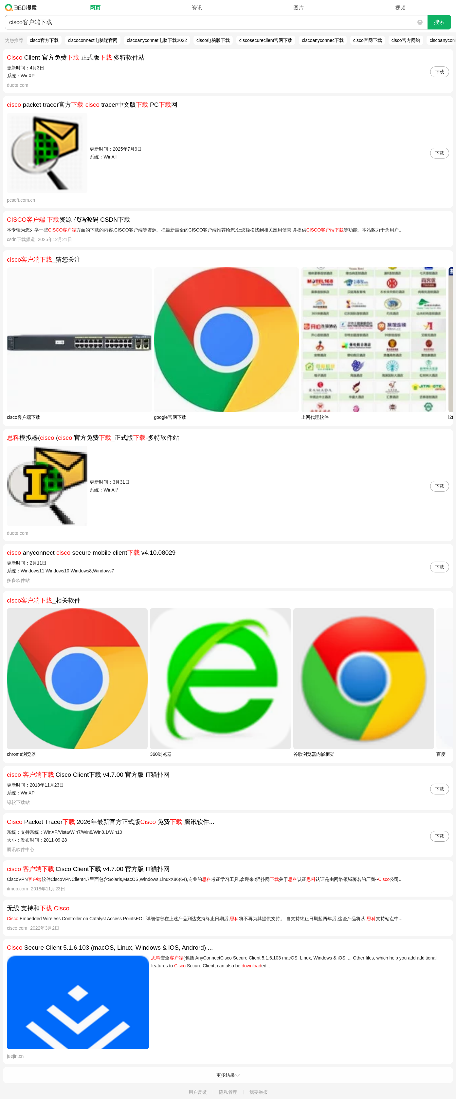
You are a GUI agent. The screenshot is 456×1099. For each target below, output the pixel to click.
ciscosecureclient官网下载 (266, 40)
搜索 (439, 22)
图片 (298, 7)
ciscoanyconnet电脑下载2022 (157, 40)
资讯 (197, 7)
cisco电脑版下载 (213, 40)
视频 (400, 7)
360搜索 (22, 7)
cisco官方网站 (406, 40)
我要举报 (258, 1092)
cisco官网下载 (367, 40)
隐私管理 (228, 1092)
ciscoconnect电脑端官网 (93, 40)
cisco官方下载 (44, 40)
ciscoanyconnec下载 (323, 40)
